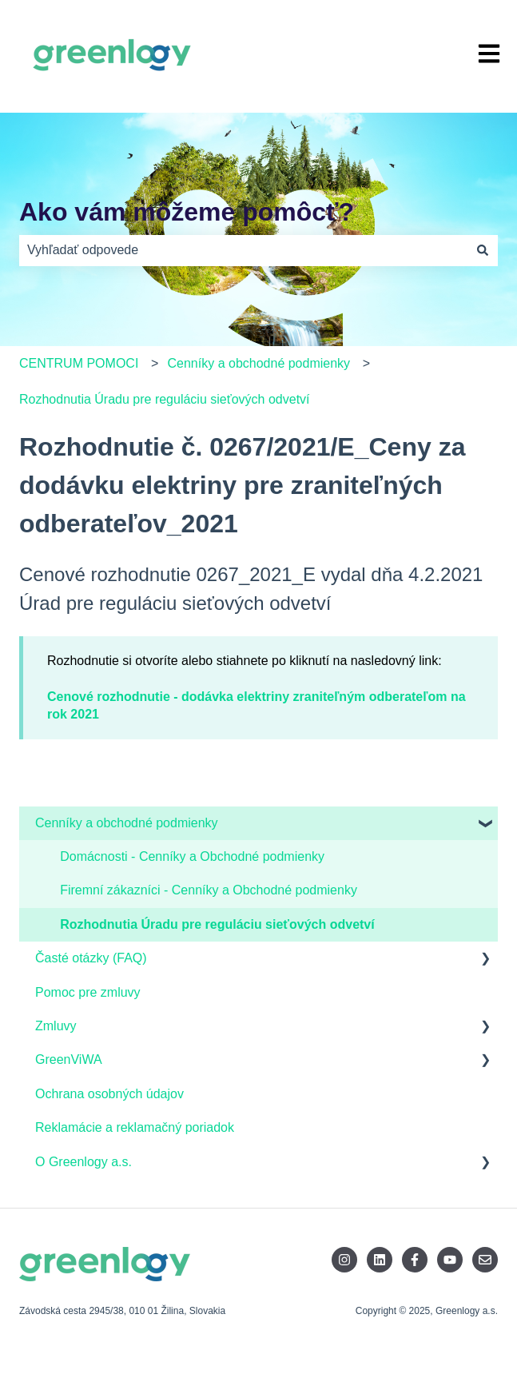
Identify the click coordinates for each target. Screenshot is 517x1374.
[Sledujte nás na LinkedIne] (379, 1259)
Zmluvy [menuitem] (56, 1026)
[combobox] (243, 250)
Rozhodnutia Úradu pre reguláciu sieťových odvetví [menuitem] (217, 924)
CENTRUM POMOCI (78, 363)
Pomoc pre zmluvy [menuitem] (88, 992)
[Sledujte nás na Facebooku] (415, 1259)
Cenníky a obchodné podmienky (259, 363)
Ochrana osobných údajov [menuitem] (109, 1094)
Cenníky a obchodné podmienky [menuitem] (126, 823)
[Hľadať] (482, 250)
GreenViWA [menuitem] (68, 1059)
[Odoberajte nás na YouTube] (450, 1259)
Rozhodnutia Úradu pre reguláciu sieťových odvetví (164, 399)
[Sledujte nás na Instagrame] (344, 1259)
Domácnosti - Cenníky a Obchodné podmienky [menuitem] (192, 856)
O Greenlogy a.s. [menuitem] (83, 1162)
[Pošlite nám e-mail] (485, 1259)
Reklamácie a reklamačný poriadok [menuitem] (134, 1127)
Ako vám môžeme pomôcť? (186, 211)
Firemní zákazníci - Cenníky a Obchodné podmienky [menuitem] (208, 890)
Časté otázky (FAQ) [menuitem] (91, 958)
